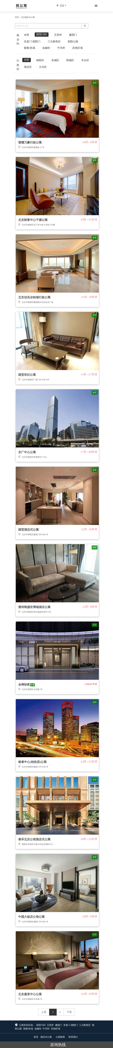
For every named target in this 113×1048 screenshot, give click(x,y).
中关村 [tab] (61, 47)
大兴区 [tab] (43, 67)
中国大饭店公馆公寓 (31, 916)
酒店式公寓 (46, 1037)
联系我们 (73, 1037)
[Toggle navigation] (96, 6)
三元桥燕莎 (85, 1025)
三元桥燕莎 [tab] (54, 41)
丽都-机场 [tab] (29, 47)
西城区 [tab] (70, 60)
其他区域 (55, 1028)
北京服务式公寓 (28, 17)
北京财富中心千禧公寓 (33, 220)
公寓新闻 (60, 1037)
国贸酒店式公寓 (28, 529)
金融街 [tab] (46, 47)
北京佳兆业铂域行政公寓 (34, 297)
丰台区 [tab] (85, 60)
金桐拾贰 (24, 684)
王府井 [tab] (58, 34)
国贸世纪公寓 (27, 374)
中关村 (46, 1028)
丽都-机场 (28, 1028)
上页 (43, 1012)
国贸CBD (41, 1025)
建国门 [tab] (73, 34)
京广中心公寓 (27, 452)
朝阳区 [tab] (40, 60)
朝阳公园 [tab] (73, 41)
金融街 (38, 1028)
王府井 (50, 1025)
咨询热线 (56, 1045)
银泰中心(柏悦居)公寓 (32, 762)
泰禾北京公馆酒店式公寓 (34, 839)
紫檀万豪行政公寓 (30, 142)
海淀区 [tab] (28, 67)
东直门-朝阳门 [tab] (32, 41)
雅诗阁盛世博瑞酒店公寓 (34, 607)
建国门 (58, 1025)
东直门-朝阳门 (70, 1025)
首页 (17, 17)
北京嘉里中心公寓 (30, 994)
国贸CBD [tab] (41, 34)
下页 (69, 1012)
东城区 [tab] (55, 60)
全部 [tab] (26, 34)
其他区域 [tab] (77, 47)
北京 (62, 5)
